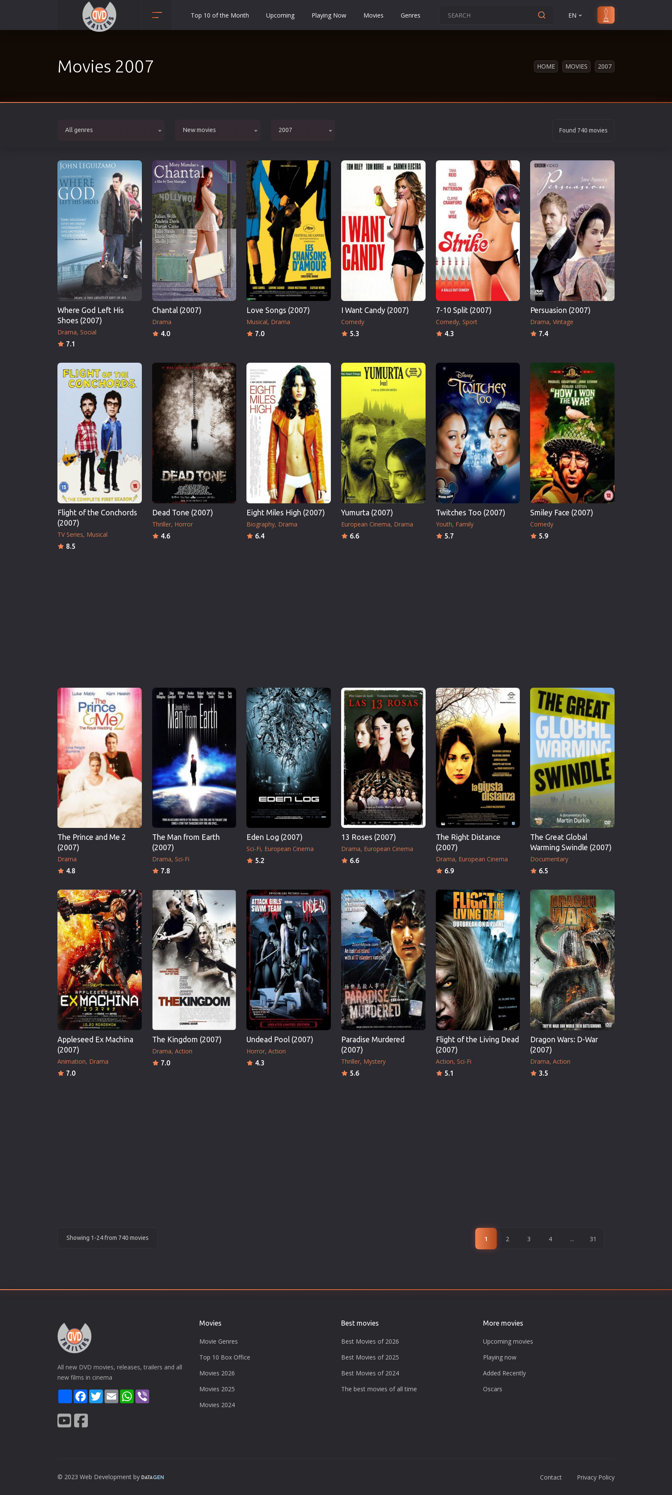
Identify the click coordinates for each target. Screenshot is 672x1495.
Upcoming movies (508, 1341)
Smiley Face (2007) (561, 512)
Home (546, 66)
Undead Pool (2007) (279, 1039)
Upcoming (280, 15)
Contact (551, 1477)
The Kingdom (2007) (187, 1039)
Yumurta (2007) (367, 512)
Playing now (499, 1357)
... (572, 1239)
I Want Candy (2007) (375, 310)
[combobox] (111, 130)
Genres (410, 15)
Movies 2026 (217, 1373)
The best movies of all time (379, 1389)
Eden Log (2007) (274, 837)
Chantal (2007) (176, 310)
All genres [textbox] (79, 129)
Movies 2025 (217, 1389)
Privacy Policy (596, 1477)
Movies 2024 (217, 1405)
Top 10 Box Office (224, 1357)
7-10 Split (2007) (464, 310)
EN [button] (575, 15)
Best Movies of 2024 (370, 1373)
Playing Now (329, 15)
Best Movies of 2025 (370, 1357)
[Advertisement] (336, 616)
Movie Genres (218, 1341)
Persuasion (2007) (560, 310)
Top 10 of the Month (220, 15)
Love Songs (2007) (278, 310)
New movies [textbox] (199, 129)
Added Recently (504, 1373)
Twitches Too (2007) (470, 512)
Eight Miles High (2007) (285, 512)
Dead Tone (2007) (182, 512)
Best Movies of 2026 (370, 1341)
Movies (373, 15)
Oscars (492, 1389)
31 (593, 1239)
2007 (605, 66)
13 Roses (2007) (368, 837)
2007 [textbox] (285, 129)
